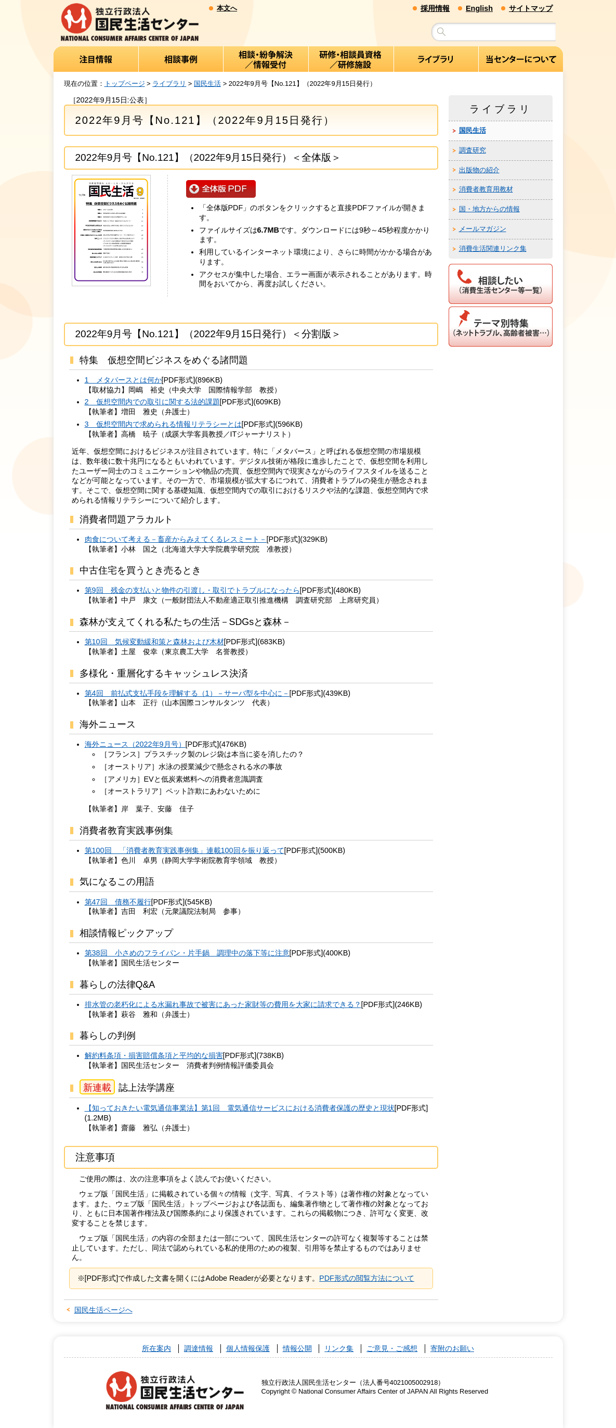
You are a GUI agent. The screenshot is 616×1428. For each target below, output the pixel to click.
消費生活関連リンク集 (493, 249)
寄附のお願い (452, 1349)
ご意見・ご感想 (391, 1349)
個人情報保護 (248, 1349)
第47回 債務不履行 (118, 902)
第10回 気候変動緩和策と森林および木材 (154, 642)
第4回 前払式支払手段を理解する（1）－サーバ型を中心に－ (187, 693)
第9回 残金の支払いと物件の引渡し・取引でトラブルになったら (192, 590)
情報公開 (297, 1349)
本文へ (227, 8)
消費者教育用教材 (486, 190)
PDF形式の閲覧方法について (366, 1278)
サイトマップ (531, 8)
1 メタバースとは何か (123, 380)
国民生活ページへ (103, 1310)
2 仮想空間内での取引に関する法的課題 (152, 402)
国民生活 (207, 83)
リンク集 (338, 1349)
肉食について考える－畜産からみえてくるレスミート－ (176, 540)
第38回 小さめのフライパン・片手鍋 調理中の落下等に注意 (187, 953)
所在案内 (156, 1349)
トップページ (124, 83)
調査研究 (472, 150)
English (479, 8)
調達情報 (198, 1349)
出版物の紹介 (479, 170)
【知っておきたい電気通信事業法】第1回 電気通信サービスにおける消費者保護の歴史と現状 (240, 1108)
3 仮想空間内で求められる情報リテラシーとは (163, 424)
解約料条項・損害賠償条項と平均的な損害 (154, 1056)
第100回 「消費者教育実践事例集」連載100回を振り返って (184, 851)
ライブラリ (169, 83)
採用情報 (435, 8)
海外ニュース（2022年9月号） (135, 745)
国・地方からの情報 (489, 209)
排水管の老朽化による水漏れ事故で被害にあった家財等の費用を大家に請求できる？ (223, 1005)
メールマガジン (482, 229)
